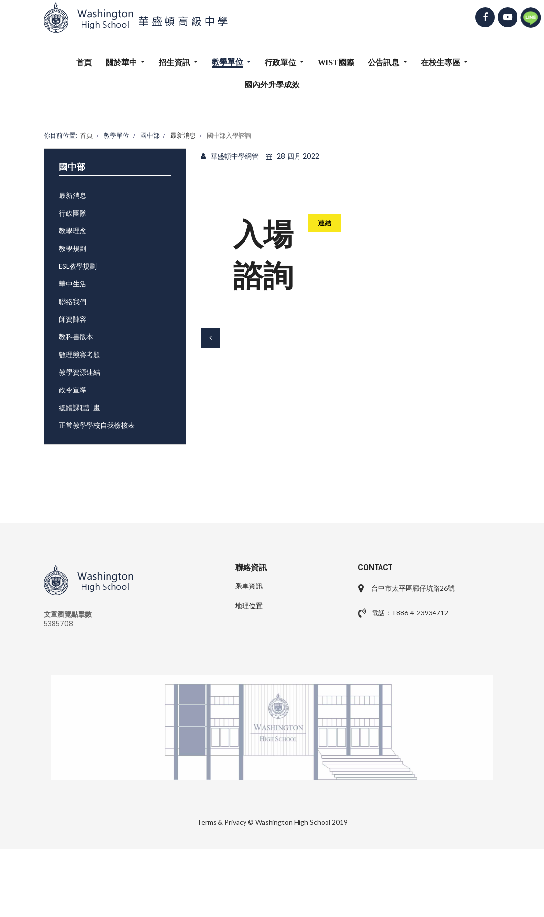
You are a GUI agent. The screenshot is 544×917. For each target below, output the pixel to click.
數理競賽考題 (79, 355)
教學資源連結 (79, 372)
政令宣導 (72, 390)
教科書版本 (76, 337)
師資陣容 (72, 319)
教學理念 (72, 231)
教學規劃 (72, 248)
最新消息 (72, 195)
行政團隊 (72, 213)
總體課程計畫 (79, 408)
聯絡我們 (72, 301)
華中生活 (72, 284)
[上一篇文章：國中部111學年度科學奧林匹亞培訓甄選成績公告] (210, 338)
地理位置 (249, 606)
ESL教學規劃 (78, 266)
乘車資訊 (249, 586)
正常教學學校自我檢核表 (97, 425)
